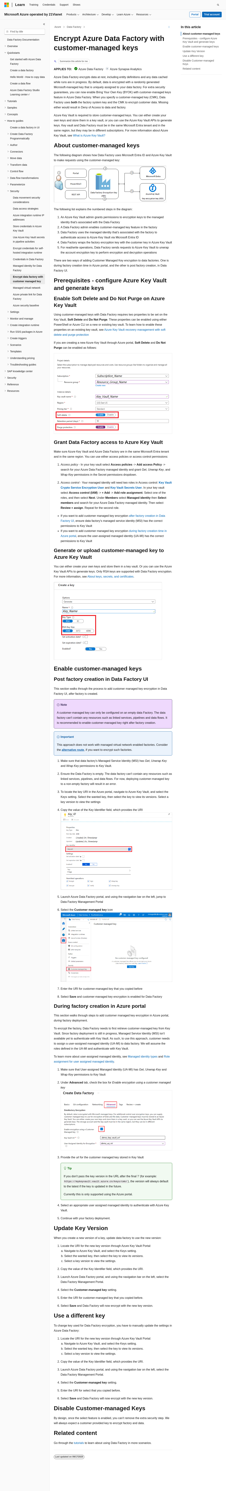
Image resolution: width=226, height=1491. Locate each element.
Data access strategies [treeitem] (26, 208)
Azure (58, 26)
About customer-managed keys (201, 33)
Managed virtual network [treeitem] (26, 287)
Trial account (212, 14)
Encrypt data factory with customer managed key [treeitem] (28, 279)
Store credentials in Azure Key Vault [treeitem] (27, 228)
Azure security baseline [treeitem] (26, 305)
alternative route (73, 749)
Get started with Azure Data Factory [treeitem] (25, 61)
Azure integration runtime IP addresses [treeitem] (28, 217)
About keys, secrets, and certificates (110, 576)
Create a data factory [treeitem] (22, 70)
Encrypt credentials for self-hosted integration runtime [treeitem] (28, 250)
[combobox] (24, 32)
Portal (194, 14)
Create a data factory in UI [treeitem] (24, 127)
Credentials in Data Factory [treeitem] (28, 259)
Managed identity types (143, 1056)
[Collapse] (44, 24)
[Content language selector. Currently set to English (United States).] (21, 1485)
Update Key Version (194, 51)
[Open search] (218, 5)
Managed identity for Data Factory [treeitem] (27, 268)
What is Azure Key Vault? (89, 135)
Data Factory (74, 26)
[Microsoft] (6, 5)
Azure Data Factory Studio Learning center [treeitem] (25, 92)
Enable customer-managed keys (201, 46)
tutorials (79, 1442)
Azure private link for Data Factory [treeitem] (27, 296)
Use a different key (193, 55)
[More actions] (169, 27)
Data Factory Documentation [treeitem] (23, 39)
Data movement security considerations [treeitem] (26, 200)
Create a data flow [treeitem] (20, 83)
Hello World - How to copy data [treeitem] (27, 77)
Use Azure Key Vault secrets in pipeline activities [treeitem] (29, 239)
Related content (191, 68)
